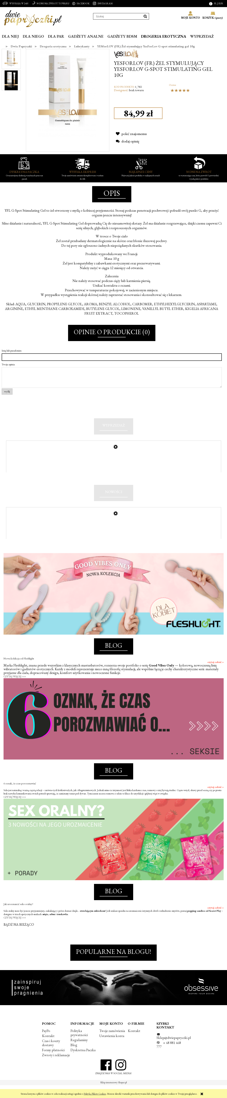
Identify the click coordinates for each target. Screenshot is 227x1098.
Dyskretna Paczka (83, 1063)
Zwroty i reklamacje (56, 1068)
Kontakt (48, 1048)
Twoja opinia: (8, 364)
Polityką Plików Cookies (95, 1093)
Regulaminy (79, 1052)
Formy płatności (53, 1063)
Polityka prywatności (79, 1045)
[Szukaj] (145, 16)
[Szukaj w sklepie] (117, 16)
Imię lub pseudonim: (12, 350)
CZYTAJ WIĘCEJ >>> (15, 689)
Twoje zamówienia (112, 1043)
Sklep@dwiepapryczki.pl (173, 1050)
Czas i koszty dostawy (51, 1055)
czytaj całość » (215, 674)
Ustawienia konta (111, 1048)
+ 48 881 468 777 (168, 1057)
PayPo (46, 1043)
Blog (74, 1057)
